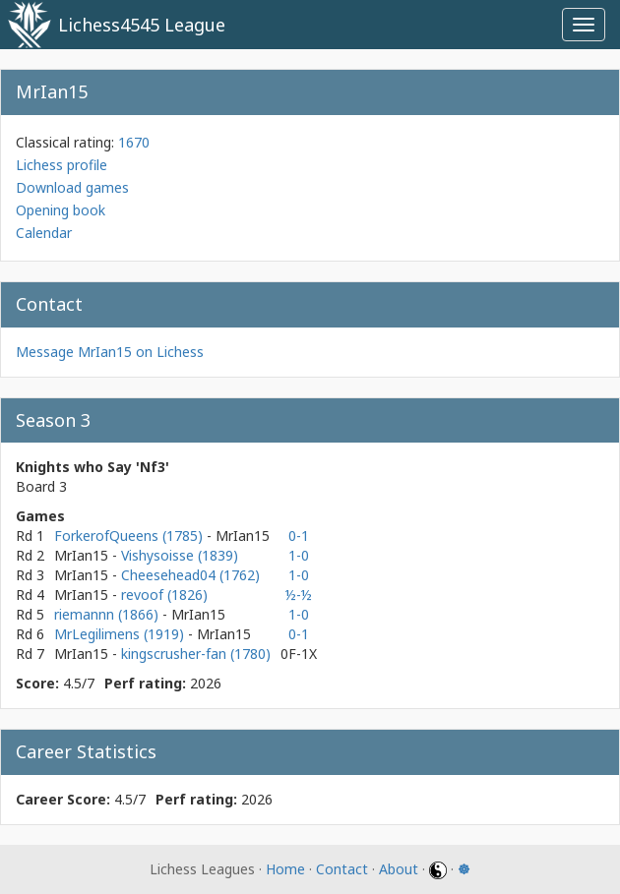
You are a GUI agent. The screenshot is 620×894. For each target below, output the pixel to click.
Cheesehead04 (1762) (190, 575)
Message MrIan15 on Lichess (110, 351)
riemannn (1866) (108, 614)
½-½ (298, 594)
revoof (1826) (164, 594)
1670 (134, 142)
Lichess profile (61, 164)
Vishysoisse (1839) (179, 555)
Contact (342, 869)
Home (285, 869)
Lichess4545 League (141, 24)
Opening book (60, 210)
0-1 (298, 535)
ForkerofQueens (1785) (130, 535)
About (398, 869)
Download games (72, 187)
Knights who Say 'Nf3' (92, 466)
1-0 (298, 555)
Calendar (44, 232)
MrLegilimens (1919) (121, 634)
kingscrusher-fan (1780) (196, 653)
